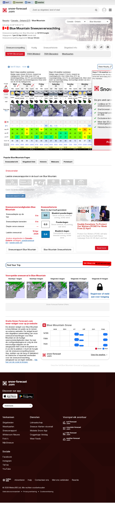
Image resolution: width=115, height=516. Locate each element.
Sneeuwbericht (11, 162)
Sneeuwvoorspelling (15, 47)
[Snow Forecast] (15, 9)
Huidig (34, 47)
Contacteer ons (42, 480)
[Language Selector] (18, 406)
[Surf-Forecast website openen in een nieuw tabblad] (7, 2)
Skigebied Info (70, 47)
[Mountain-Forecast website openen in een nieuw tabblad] (18, 2)
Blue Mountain (38, 20)
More (6, 110)
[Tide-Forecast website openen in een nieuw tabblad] (29, 2)
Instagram (7, 461)
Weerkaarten (67, 54)
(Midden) (33, 54)
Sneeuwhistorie (50, 47)
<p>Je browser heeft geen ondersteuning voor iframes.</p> (75, 342)
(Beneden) (51, 54)
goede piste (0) (16, 242)
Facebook (7, 457)
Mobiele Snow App (38, 430)
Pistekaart (68, 162)
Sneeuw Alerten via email (41, 426)
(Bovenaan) (15, 54)
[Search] (96, 10)
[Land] (76, 21)
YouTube (7, 469)
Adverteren (19, 480)
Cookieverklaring (46, 491)
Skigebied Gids (29, 162)
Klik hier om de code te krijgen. (21, 361)
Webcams (55, 162)
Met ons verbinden (60, 480)
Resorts (6, 20)
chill (6, 137)
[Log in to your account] (104, 10)
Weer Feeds (35, 438)
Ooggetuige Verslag (39, 434)
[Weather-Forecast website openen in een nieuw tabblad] (40, 2)
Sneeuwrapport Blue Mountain (22, 249)
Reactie (75, 480)
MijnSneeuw (8, 442)
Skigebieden (8, 422)
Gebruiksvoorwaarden (11, 491)
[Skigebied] (99, 21)
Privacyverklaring (30, 491)
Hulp (30, 480)
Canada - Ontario (20, 20)
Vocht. (6, 140)
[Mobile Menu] (110, 10)
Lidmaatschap (36, 422)
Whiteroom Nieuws (11, 434)
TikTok (6, 465)
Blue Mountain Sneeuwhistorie (57, 249)
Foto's (5, 438)
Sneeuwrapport (10, 430)
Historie (43, 162)
